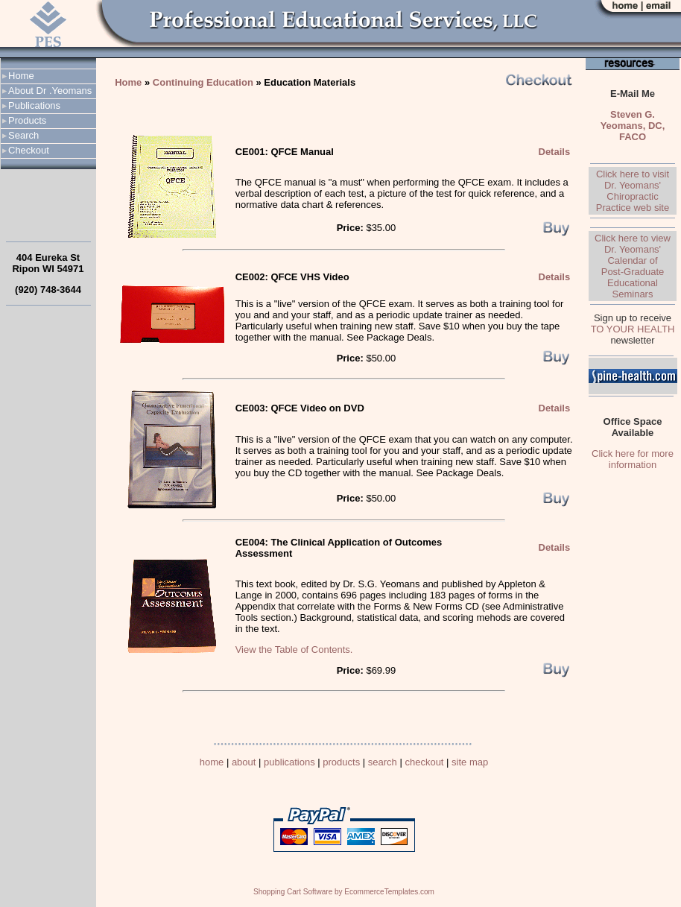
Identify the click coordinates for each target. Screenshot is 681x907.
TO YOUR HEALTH (633, 329)
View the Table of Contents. (294, 649)
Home (21, 75)
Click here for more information (633, 459)
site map (470, 762)
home (212, 762)
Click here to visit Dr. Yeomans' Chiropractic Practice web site (632, 190)
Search (23, 135)
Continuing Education (203, 82)
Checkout (28, 150)
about (244, 762)
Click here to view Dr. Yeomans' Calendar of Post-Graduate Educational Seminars (633, 266)
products (341, 762)
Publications (34, 105)
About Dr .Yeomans (50, 90)
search (382, 762)
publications (289, 762)
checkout (424, 762)
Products (27, 120)
